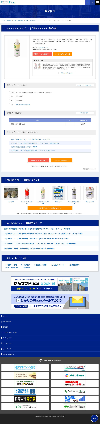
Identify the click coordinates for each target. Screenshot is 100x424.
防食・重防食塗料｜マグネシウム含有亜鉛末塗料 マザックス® (30, 139)
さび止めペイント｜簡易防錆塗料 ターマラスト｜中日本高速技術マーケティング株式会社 (36, 239)
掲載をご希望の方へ (9, 354)
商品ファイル (42, 54)
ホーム (3, 20)
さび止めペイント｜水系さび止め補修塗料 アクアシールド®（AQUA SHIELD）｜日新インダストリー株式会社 (43, 234)
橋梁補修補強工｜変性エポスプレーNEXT (24, 147)
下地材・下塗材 (11, 265)
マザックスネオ (90, 201)
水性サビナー (58, 201)
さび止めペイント (34, 20)
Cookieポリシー (7, 338)
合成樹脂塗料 (74, 265)
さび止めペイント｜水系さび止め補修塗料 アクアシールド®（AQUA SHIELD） (35, 143)
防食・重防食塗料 (12, 267)
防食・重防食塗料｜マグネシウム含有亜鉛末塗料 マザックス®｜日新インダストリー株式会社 (37, 229)
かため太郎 (11, 201)
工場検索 (5, 327)
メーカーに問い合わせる (62, 54)
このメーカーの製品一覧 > (85, 85)
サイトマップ (7, 349)
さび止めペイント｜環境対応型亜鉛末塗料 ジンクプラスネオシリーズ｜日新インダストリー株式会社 (40, 243)
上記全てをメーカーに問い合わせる (50, 208)
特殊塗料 (27, 267)
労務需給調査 (7, 321)
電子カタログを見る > (67, 73)
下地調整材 (26, 265)
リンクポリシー (7, 343)
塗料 (27, 20)
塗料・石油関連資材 (18, 20)
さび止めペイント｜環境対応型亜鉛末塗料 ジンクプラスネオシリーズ (33, 150)
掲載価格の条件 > (84, 113)
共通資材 (9, 20)
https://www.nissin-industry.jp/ (23, 104)
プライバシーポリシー (10, 332)
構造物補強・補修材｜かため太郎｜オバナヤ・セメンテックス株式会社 (29, 248)
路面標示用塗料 (41, 265)
